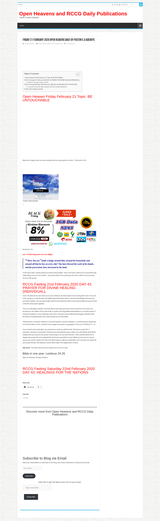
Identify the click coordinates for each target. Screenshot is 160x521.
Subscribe (29, 476)
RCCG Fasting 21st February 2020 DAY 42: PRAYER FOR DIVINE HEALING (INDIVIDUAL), (52, 80)
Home (21, 4)
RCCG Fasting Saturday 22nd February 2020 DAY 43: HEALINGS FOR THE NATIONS (51, 84)
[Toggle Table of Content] (77, 74)
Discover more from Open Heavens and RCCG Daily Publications (48, 87)
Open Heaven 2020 (44, 43)
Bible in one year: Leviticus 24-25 (38, 82)
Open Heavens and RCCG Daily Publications (73, 13)
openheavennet (29, 43)
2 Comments (71, 43)
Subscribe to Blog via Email (34, 89)
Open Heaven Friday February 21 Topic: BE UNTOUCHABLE (44, 77)
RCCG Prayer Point (56, 43)
